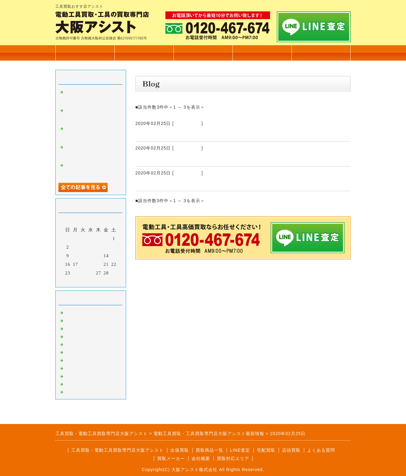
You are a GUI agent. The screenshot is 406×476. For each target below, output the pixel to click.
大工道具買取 (79, 328)
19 (91, 264)
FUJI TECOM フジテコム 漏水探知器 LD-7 (197, 183)
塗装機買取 (77, 359)
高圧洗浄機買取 (82, 391)
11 (83, 255)
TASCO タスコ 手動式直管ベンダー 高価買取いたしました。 (91, 151)
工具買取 (74, 344)
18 (83, 264)
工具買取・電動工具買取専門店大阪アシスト (117, 450)
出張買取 (203, 53)
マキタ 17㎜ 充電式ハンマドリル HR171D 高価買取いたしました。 (92, 170)
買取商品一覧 (144, 53)
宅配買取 (266, 450)
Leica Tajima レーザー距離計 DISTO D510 (198, 159)
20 (98, 264)
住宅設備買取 (79, 320)
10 (75, 255)
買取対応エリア (233, 458)
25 (83, 272)
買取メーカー (171, 458)
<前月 (78, 280)
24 (75, 272)
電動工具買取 (187, 123)
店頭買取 (291, 450)
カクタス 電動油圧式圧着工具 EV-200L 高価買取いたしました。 (92, 96)
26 (91, 272)
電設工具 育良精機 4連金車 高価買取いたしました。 (92, 115)
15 (114, 255)
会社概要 (262, 53)
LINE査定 (240, 450)
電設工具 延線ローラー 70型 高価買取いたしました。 (94, 133)
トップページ (85, 53)
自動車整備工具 (82, 375)
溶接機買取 (77, 367)
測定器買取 (77, 383)
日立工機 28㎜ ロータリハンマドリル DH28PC (202, 134)
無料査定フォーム (321, 53)
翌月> (103, 280)
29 (114, 272)
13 (98, 255)
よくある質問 (321, 450)
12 (91, 255)
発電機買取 (77, 351)
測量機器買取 (79, 336)
